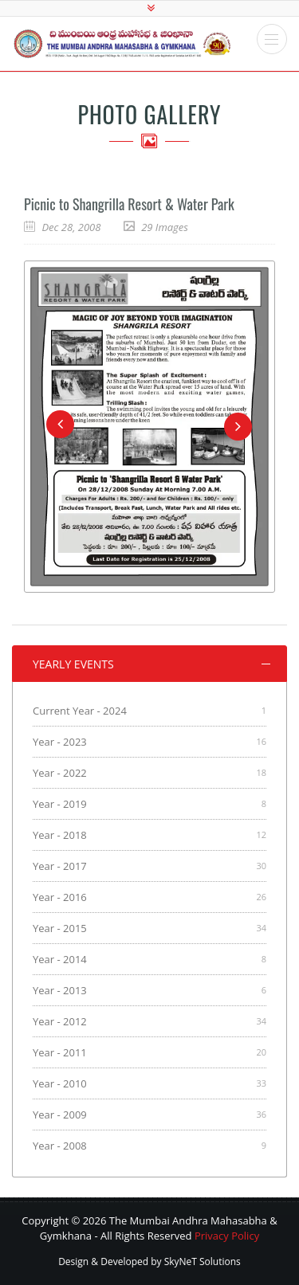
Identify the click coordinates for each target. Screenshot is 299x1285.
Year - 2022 (60, 773)
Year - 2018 (60, 835)
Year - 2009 (60, 1114)
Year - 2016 (60, 897)
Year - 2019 (60, 804)
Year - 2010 (60, 1083)
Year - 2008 (60, 1145)
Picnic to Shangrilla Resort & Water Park (129, 204)
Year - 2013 (60, 990)
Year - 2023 (60, 742)
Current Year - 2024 (80, 710)
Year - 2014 (60, 959)
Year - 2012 (60, 1021)
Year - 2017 (60, 866)
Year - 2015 (60, 928)
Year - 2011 (60, 1052)
